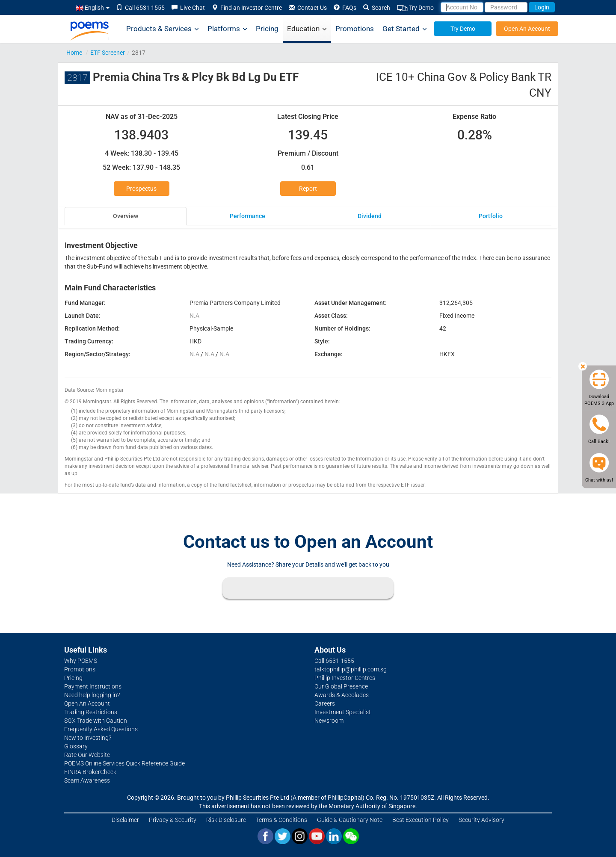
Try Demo (415, 8)
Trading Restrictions (90, 712)
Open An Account (527, 28)
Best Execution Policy (420, 819)
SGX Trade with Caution (95, 720)
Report (308, 188)
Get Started (404, 29)
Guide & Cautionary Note (349, 819)
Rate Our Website (87, 754)
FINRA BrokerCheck (90, 771)
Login (541, 7)
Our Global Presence (341, 686)
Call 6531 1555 (140, 7)
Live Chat (188, 7)
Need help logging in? (92, 695)
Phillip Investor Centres (344, 677)
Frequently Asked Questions (101, 729)
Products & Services (162, 29)
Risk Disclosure (226, 819)
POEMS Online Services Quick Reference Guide (124, 763)
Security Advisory (481, 819)
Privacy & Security (172, 819)
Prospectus (141, 188)
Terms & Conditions (281, 819)
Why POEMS (80, 660)
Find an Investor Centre (247, 7)
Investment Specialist (342, 712)
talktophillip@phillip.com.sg (350, 669)
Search (376, 7)
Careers (324, 703)
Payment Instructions (92, 686)
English (93, 7)
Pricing (267, 28)
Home (74, 52)
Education (307, 29)
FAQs (345, 7)
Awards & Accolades (341, 695)
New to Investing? (87, 737)
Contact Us (308, 7)
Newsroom (329, 720)
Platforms (227, 29)
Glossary (76, 746)
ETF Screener (107, 52)
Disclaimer (125, 819)
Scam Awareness (87, 780)
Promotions (354, 28)
